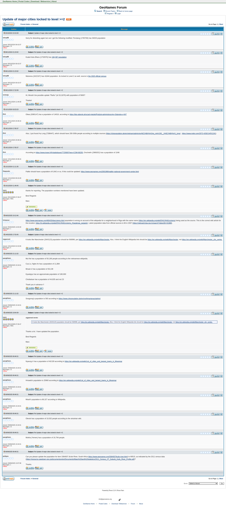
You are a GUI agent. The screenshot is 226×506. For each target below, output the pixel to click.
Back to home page (126, 11)
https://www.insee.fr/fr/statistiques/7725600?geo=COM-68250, (59, 153)
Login (118, 13)
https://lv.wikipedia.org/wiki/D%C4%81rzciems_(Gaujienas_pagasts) (62, 223)
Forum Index (26, 24)
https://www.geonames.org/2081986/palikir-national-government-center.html (110, 172)
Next (221, 24)
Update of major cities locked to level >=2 (34, 19)
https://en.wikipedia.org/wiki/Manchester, (163, 240)
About (54, 1)
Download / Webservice (40, 1)
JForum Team (120, 490)
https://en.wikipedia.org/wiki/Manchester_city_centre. (202, 240)
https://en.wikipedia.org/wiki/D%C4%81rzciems (157, 221)
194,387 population (59, 57)
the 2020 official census (97, 76)
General (35, 24)
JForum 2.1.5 (112, 490)
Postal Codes (23, 1)
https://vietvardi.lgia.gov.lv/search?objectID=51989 (152, 223)
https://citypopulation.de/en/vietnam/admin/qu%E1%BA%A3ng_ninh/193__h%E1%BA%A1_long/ (143, 133)
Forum (133, 504)
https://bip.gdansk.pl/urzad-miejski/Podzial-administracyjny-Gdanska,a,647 (98, 114)
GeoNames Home (9, 1)
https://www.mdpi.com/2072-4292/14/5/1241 (199, 133)
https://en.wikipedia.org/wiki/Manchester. (94, 240)
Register (109, 13)
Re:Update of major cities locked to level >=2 (48, 52)
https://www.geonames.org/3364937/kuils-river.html (107, 457)
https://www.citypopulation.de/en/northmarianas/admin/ (79, 299)
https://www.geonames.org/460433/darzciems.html (45, 221)
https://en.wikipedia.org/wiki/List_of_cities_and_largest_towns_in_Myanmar (93, 361)
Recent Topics (110, 11)
